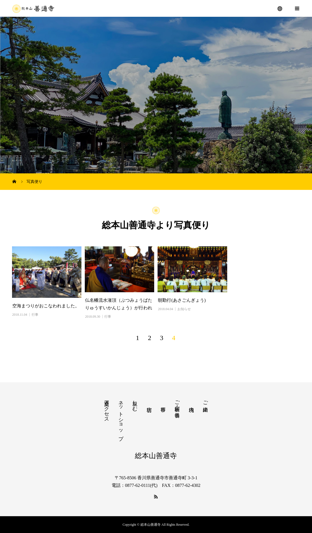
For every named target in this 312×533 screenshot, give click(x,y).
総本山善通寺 (156, 455)
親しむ (135, 403)
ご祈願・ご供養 (177, 403)
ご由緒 (205, 400)
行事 (35, 315)
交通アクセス (106, 408)
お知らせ (184, 309)
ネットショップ (121, 417)
